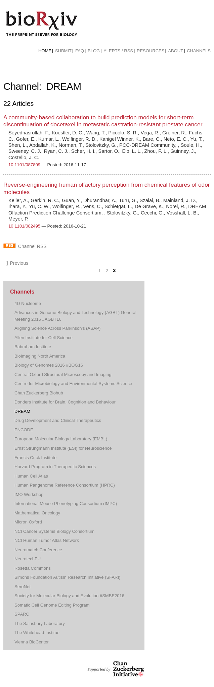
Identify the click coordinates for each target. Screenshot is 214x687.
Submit (63, 50)
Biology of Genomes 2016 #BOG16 (48, 365)
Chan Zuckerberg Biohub (38, 392)
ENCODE (23, 429)
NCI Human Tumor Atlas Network (46, 540)
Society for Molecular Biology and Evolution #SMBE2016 (69, 595)
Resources (150, 50)
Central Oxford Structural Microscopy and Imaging (63, 374)
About (175, 50)
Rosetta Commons (32, 568)
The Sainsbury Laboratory (39, 623)
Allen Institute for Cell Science (43, 337)
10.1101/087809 (24, 164)
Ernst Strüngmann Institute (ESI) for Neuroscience (63, 448)
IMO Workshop (29, 494)
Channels (199, 50)
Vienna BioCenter (31, 641)
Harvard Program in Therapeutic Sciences (55, 466)
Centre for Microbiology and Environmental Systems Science (73, 383)
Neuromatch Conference (38, 549)
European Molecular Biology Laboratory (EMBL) (60, 438)
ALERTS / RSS (118, 50)
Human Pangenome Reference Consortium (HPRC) (64, 485)
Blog (94, 50)
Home (44, 50)
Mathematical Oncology (37, 512)
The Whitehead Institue (36, 632)
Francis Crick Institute (35, 457)
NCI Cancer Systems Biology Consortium (54, 531)
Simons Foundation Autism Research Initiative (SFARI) (67, 577)
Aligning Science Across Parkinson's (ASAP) (57, 328)
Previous (17, 263)
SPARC (21, 614)
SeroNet (22, 586)
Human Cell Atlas (31, 476)
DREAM (22, 411)
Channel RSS (32, 246)
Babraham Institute (32, 346)
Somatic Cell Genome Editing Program (52, 605)
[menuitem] (44, 51)
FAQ (79, 50)
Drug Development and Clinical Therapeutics (57, 420)
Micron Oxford (28, 521)
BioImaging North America (39, 356)
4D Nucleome (27, 303)
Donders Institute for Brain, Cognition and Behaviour (65, 401)
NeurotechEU (27, 558)
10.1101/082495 (24, 226)
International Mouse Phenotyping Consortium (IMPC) (65, 503)
